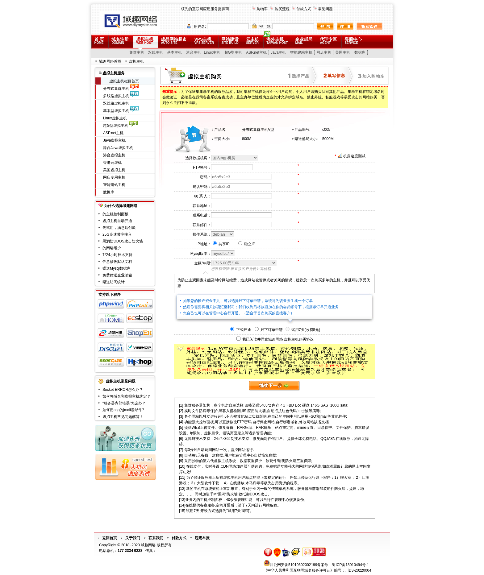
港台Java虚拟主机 (118, 148)
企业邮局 (303, 40)
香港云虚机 (112, 162)
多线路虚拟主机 (116, 96)
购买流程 (282, 9)
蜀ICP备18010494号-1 (350, 565)
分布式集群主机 (116, 88)
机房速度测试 (354, 156)
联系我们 (155, 538)
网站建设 (230, 40)
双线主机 (155, 52)
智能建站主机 (301, 52)
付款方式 (303, 9)
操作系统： (202, 234)
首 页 (99, 40)
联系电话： (202, 215)
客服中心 (353, 40)
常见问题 (325, 9)
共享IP (221, 244)
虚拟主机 (144, 40)
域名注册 (120, 40)
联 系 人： (202, 196)
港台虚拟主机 (114, 155)
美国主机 (342, 52)
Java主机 (278, 52)
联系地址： (202, 206)
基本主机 (174, 52)
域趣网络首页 (110, 61)
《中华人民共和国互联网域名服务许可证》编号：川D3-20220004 (317, 570)
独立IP (246, 244)
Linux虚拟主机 (115, 118)
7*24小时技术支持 (117, 255)
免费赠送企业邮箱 (117, 275)
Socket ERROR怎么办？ (122, 389)
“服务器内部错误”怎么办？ (124, 403)
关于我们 (132, 538)
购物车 (262, 9)
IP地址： (204, 244)
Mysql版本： (200, 253)
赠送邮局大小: (306, 139)
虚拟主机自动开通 (117, 221)
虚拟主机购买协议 (299, 339)
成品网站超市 (174, 40)
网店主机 (323, 52)
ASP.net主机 (256, 52)
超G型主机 (233, 52)
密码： (205, 177)
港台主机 (193, 52)
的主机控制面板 (115, 214)
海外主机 (277, 40)
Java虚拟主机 (114, 140)
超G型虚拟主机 (115, 125)
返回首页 (109, 538)
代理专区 (328, 40)
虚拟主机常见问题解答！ (122, 417)
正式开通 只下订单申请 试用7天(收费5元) (275, 330)
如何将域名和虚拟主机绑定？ (126, 396)
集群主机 (136, 52)
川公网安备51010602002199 (293, 565)
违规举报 (202, 538)
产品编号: (302, 129)
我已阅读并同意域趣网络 (262, 339)
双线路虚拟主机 (116, 103)
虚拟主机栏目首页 (124, 81)
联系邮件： (202, 225)
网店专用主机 (114, 177)
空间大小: (222, 139)
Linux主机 (212, 52)
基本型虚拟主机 (116, 111)
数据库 (359, 52)
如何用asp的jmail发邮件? (123, 410)
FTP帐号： (202, 167)
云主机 (252, 40)
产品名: (220, 129)
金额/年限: (202, 263)
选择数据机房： (198, 158)
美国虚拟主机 (114, 170)
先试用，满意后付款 (119, 227)
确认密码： (202, 186)
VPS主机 (204, 40)
